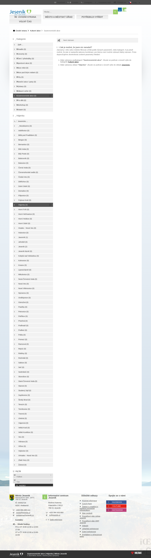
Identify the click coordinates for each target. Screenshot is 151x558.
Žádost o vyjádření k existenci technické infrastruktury (89, 508)
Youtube (116, 505)
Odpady (85, 525)
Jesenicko (126, 65)
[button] (103, 2)
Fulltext (18, 476)
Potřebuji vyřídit (92, 17)
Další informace (56, 519)
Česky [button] (134, 3)
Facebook (117, 502)
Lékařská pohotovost (90, 528)
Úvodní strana (20, 13)
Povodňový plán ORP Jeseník (89, 521)
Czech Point (87, 503)
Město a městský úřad (58, 17)
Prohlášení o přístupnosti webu (91, 535)
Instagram (117, 509)
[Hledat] (115, 12)
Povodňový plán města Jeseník (90, 516)
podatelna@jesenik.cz (25, 515)
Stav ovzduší (87, 513)
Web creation (136, 552)
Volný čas (25, 21)
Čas (17, 481)
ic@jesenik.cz (54, 514)
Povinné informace (89, 500)
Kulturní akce (35, 31)
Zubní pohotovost (89, 531)
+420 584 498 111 (23, 509)
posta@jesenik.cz (23, 512)
